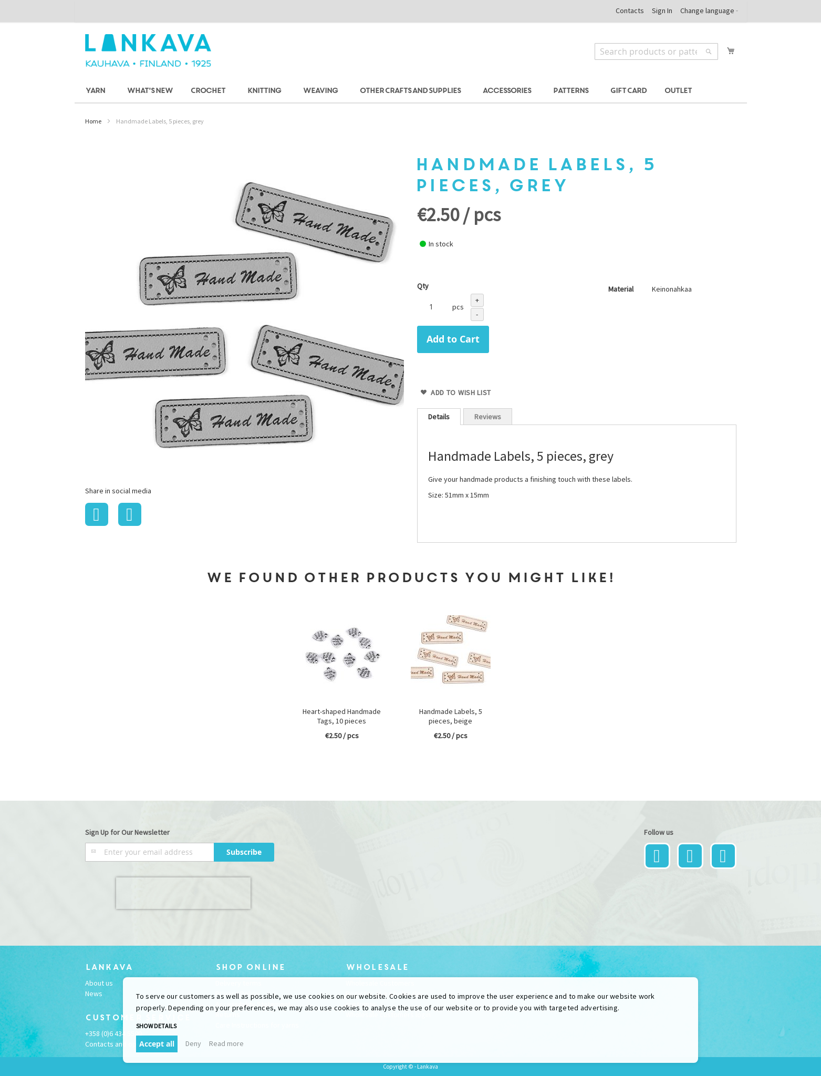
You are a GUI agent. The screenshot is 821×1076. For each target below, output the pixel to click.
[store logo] (148, 50)
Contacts (630, 10)
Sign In (662, 10)
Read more (226, 1043)
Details (439, 416)
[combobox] (656, 51)
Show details (156, 1026)
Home (93, 121)
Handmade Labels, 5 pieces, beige (450, 716)
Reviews (487, 416)
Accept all (156, 1044)
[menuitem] (97, 91)
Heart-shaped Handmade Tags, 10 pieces (342, 716)
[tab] (439, 416)
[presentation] (183, 893)
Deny (193, 1043)
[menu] (411, 91)
